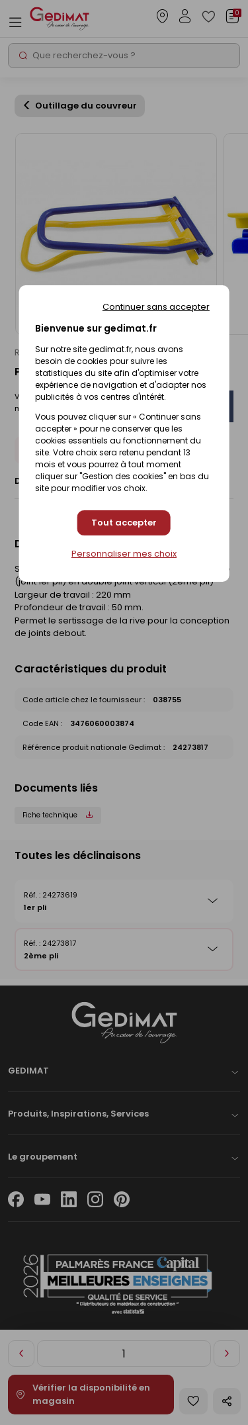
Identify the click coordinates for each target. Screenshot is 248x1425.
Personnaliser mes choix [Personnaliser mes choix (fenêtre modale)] (124, 554)
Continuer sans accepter (156, 306)
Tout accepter (124, 522)
